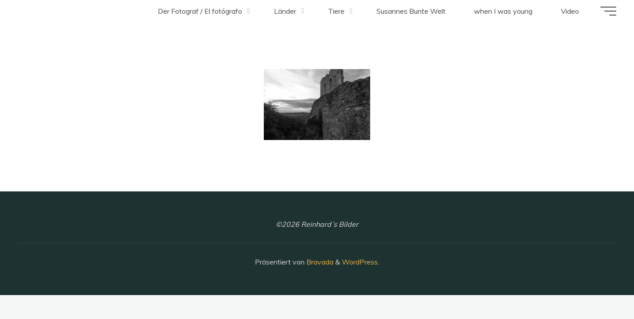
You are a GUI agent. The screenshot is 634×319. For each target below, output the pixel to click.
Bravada (319, 261)
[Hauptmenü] (608, 11)
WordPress (360, 261)
